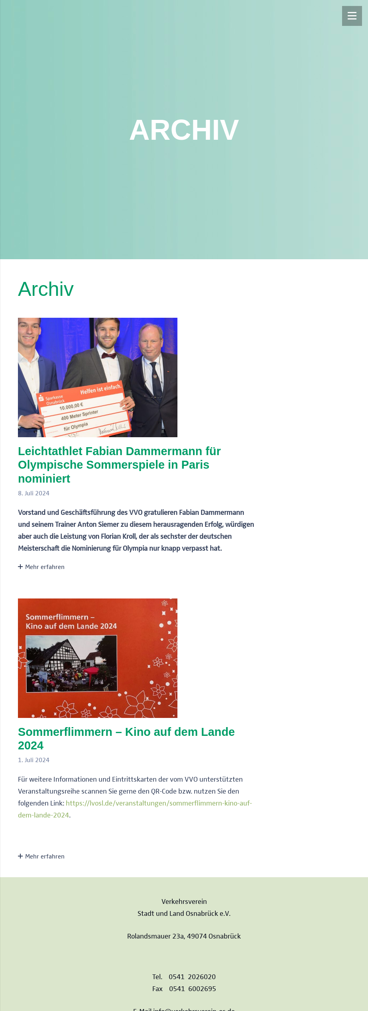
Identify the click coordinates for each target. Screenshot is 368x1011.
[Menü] (352, 16)
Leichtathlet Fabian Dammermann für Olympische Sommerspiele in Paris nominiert (119, 465)
